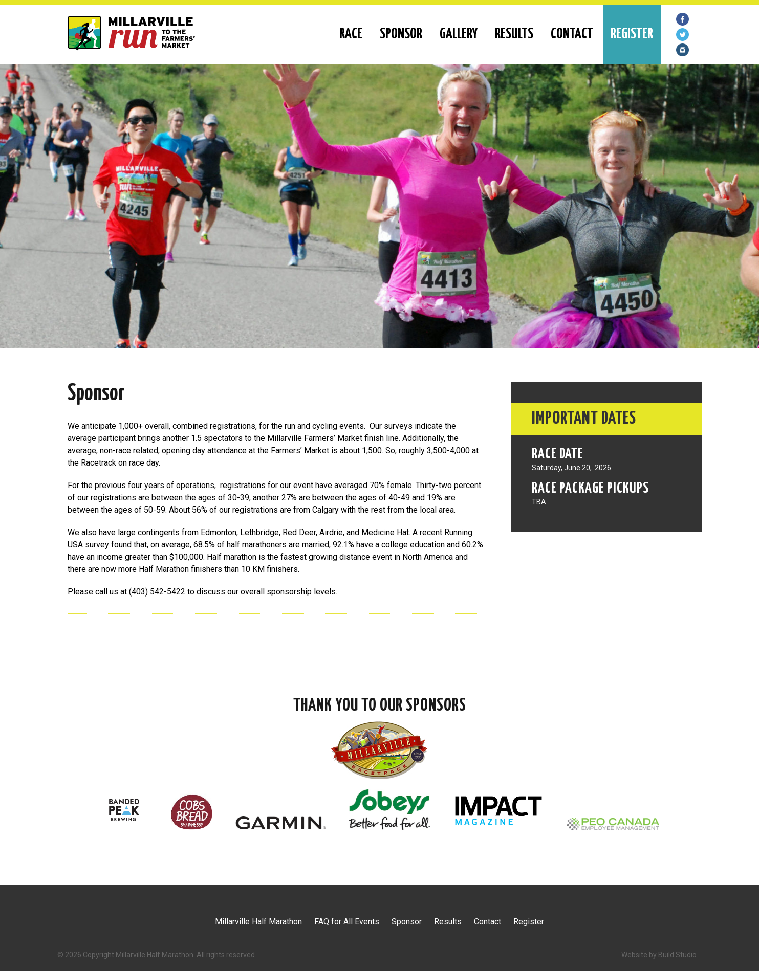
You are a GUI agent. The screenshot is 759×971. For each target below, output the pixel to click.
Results (514, 34)
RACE (350, 34)
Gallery (459, 34)
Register (528, 921)
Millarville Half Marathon (258, 921)
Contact (572, 34)
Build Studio (677, 955)
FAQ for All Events (346, 921)
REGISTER (632, 34)
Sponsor (401, 34)
